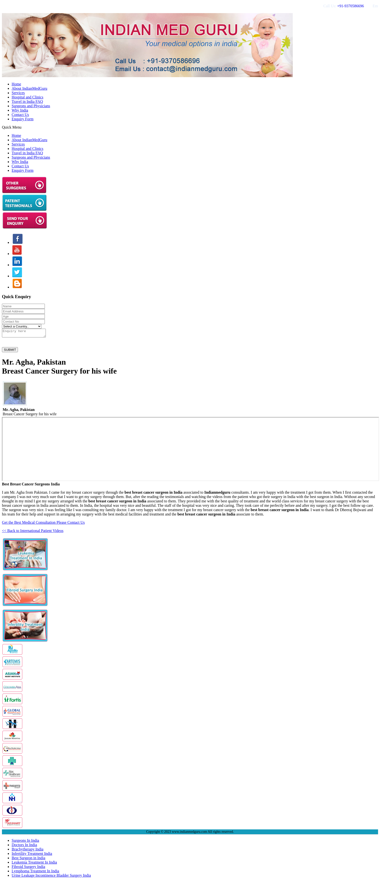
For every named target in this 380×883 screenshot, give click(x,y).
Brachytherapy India (27, 851)
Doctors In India (24, 846)
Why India (20, 110)
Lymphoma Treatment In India (35, 872)
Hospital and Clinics (27, 97)
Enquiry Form (22, 119)
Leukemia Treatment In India (34, 864)
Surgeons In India (25, 842)
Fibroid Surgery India (28, 868)
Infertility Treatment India (32, 855)
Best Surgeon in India (28, 859)
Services (18, 93)
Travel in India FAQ (27, 101)
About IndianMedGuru (29, 88)
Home (16, 84)
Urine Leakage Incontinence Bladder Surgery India (51, 877)
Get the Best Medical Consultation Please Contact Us (43, 524)
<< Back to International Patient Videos (32, 532)
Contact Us (20, 115)
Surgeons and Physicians (31, 106)
